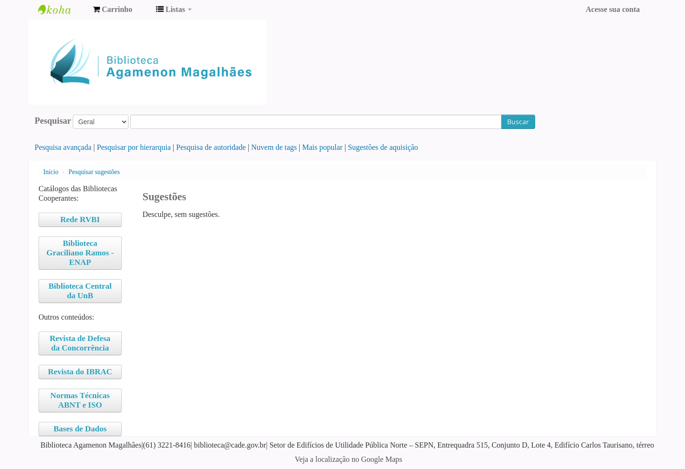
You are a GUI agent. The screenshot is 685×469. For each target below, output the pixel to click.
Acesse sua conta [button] (613, 9)
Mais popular (322, 147)
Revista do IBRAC (80, 371)
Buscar (518, 121)
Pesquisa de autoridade (211, 147)
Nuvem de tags (274, 147)
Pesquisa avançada (63, 147)
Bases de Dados (80, 428)
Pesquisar (53, 121)
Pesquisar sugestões (94, 172)
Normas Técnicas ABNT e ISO (80, 400)
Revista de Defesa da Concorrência (80, 343)
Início (51, 172)
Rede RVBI (80, 219)
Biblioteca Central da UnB (80, 291)
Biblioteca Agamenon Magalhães (62, 9)
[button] (112, 9)
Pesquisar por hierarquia (134, 147)
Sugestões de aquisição (383, 147)
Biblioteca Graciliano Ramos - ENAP (80, 253)
